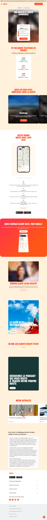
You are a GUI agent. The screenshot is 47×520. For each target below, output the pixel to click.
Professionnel (26, 7)
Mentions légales (12, 506)
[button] (23, 184)
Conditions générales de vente (15, 508)
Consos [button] (24, 178)
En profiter (13, 331)
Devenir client (38, 4)
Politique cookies (12, 514)
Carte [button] (16, 178)
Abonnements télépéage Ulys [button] (23, 481)
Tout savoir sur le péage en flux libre (17, 417)
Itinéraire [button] (20, 178)
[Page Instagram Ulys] (18, 500)
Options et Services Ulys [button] (23, 485)
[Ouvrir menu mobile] (1, 4)
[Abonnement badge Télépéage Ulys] (5, 4)
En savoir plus (23, 39)
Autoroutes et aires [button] (23, 489)
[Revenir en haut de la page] (40, 517)
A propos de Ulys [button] (23, 492)
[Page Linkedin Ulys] (15, 500)
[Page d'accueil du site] (11, 473)
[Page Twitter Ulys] (13, 500)
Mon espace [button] (29, 178)
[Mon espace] (45, 4)
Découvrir (23, 120)
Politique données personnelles (15, 511)
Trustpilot (23, 347)
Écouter (13, 388)
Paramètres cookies (13, 516)
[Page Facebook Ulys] (10, 500)
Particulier (20, 7)
